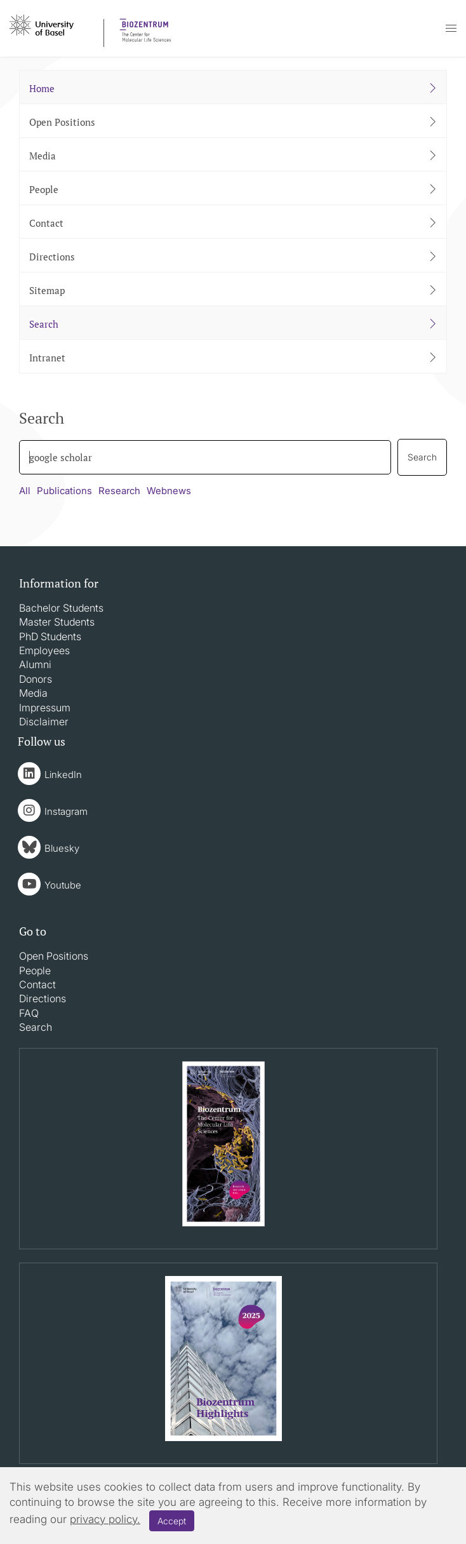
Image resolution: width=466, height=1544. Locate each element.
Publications (64, 491)
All (24, 491)
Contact (37, 984)
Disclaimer (44, 721)
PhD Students (50, 636)
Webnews (169, 491)
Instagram (66, 811)
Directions (42, 998)
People (35, 970)
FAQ (29, 1013)
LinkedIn (63, 775)
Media (33, 693)
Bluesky (61, 848)
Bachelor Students (61, 607)
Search (35, 1027)
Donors (35, 679)
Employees (44, 650)
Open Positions (53, 956)
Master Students (57, 621)
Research (119, 491)
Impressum (44, 707)
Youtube (62, 885)
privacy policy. (105, 1519)
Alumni (35, 664)
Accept (171, 1520)
